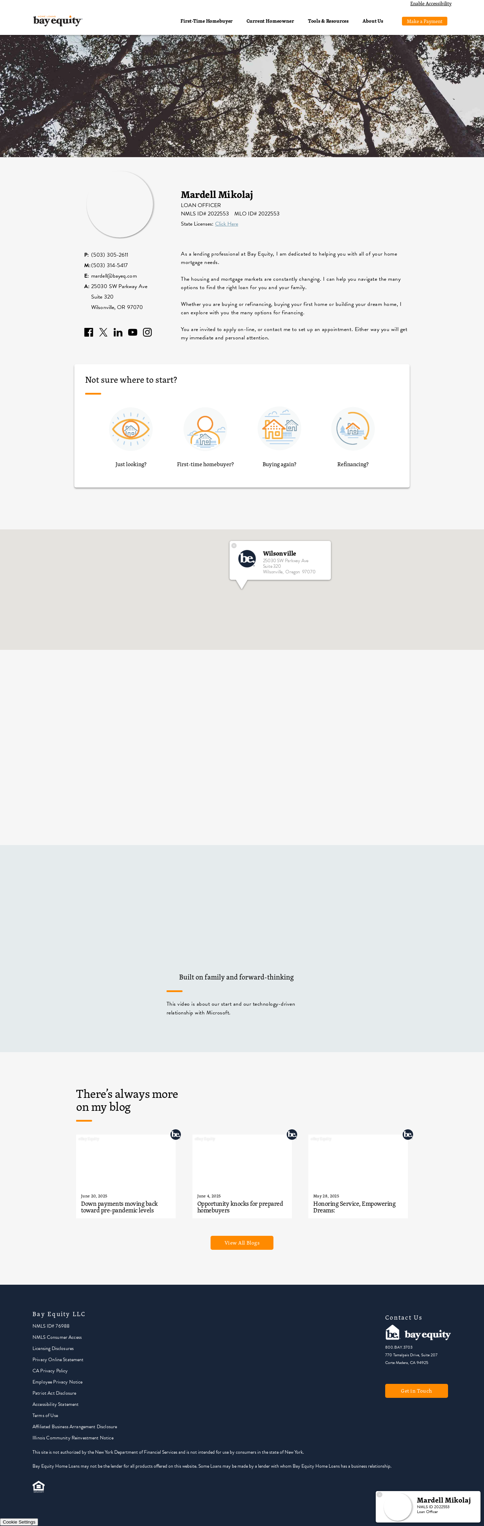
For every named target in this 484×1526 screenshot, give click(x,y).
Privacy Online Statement (58, 1359)
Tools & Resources (328, 21)
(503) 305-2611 (109, 255)
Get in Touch (416, 1390)
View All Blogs (242, 1242)
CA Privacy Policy (50, 1370)
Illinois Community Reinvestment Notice (72, 1437)
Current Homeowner (270, 21)
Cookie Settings (19, 1522)
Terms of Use (45, 1415)
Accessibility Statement (55, 1404)
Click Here (226, 224)
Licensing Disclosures (53, 1348)
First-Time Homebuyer (207, 21)
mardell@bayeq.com (114, 276)
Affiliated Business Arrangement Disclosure (74, 1426)
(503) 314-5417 (109, 265)
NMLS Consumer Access (57, 1337)
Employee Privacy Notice (57, 1382)
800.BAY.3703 (398, 1347)
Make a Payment (424, 21)
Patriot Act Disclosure (54, 1393)
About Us (372, 21)
